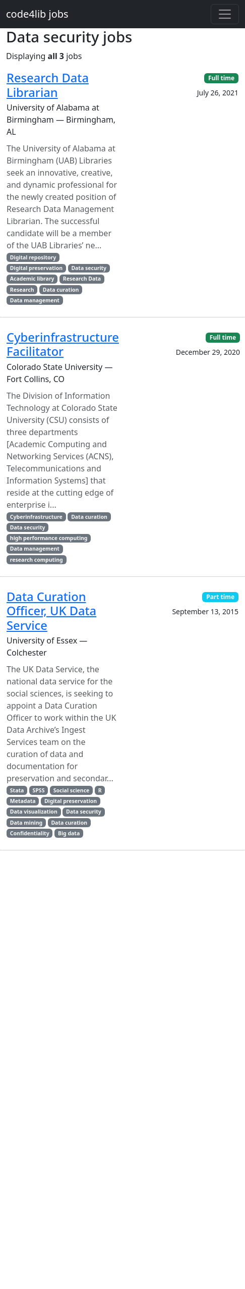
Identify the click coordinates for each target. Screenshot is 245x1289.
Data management (34, 300)
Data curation (61, 289)
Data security (88, 268)
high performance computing (49, 538)
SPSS (39, 790)
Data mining (26, 822)
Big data (69, 833)
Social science (71, 790)
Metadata (23, 800)
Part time (220, 597)
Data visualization (33, 811)
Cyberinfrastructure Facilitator (63, 344)
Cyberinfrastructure (36, 516)
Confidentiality (29, 833)
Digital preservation (36, 268)
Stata (17, 790)
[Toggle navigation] (225, 14)
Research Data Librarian (48, 85)
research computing (36, 559)
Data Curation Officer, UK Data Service (51, 610)
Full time (221, 78)
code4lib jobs (37, 14)
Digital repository (33, 257)
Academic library (32, 278)
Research (22, 289)
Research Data (82, 278)
